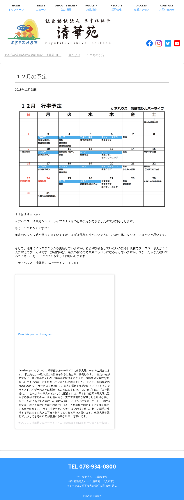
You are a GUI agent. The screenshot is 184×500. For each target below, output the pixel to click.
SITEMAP (87, 493)
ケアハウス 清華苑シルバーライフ (37, 415)
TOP (32, 47)
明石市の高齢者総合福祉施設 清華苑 (42, 29)
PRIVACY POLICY (91, 488)
